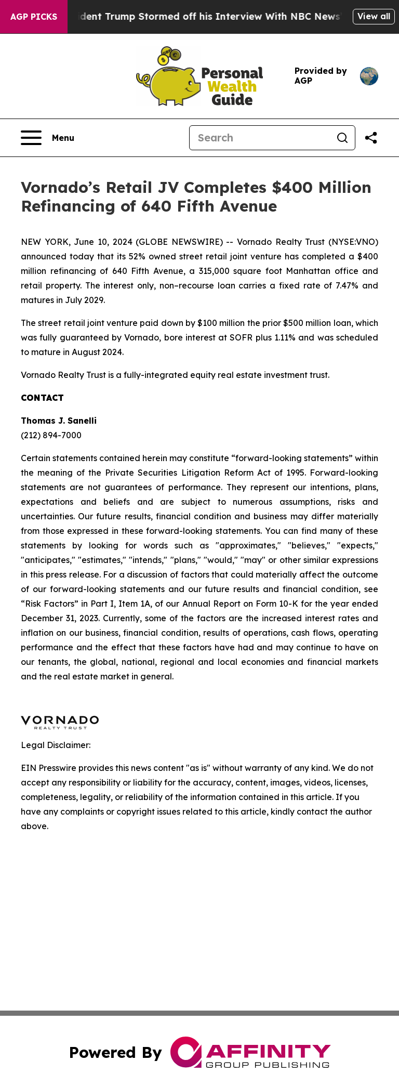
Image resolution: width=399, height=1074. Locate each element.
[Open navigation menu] (47, 137)
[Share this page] (371, 137)
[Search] (260, 138)
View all (373, 16)
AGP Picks (33, 16)
